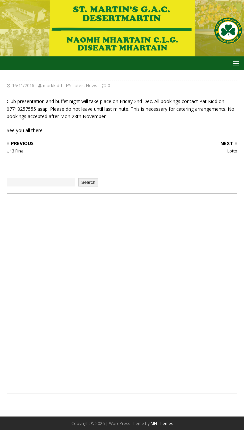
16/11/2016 (23, 85)
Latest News (85, 85)
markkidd (52, 85)
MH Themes (162, 423)
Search (88, 182)
